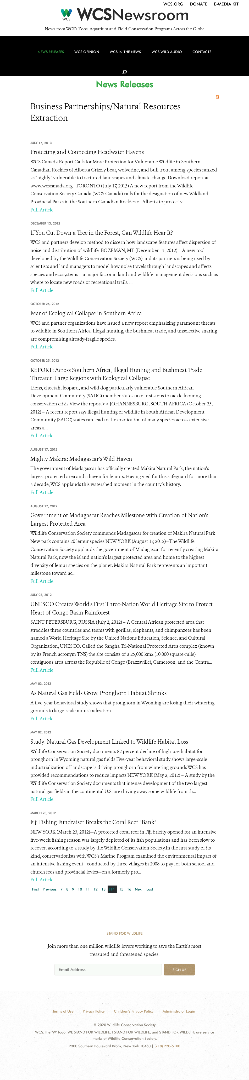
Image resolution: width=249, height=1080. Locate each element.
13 (103, 889)
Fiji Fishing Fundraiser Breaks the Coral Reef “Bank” (93, 822)
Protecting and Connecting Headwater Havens (87, 152)
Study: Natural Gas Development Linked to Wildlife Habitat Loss (109, 741)
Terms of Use (63, 1011)
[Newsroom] (124, 16)
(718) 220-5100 (167, 1046)
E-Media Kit (226, 4)
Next (138, 889)
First (35, 889)
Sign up (179, 970)
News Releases (50, 55)
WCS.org (173, 4)
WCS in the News (122, 55)
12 (95, 889)
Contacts (197, 55)
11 (88, 889)
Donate (198, 4)
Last (149, 889)
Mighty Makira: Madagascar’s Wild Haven (81, 459)
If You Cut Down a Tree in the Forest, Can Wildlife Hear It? (101, 233)
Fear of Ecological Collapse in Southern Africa (86, 313)
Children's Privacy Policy (133, 1011)
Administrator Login (179, 1011)
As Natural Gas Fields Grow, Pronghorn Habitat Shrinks (98, 693)
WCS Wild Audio (162, 55)
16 (129, 889)
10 (80, 889)
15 (121, 889)
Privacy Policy (94, 1011)
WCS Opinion (85, 55)
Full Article (41, 210)
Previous (50, 889)
